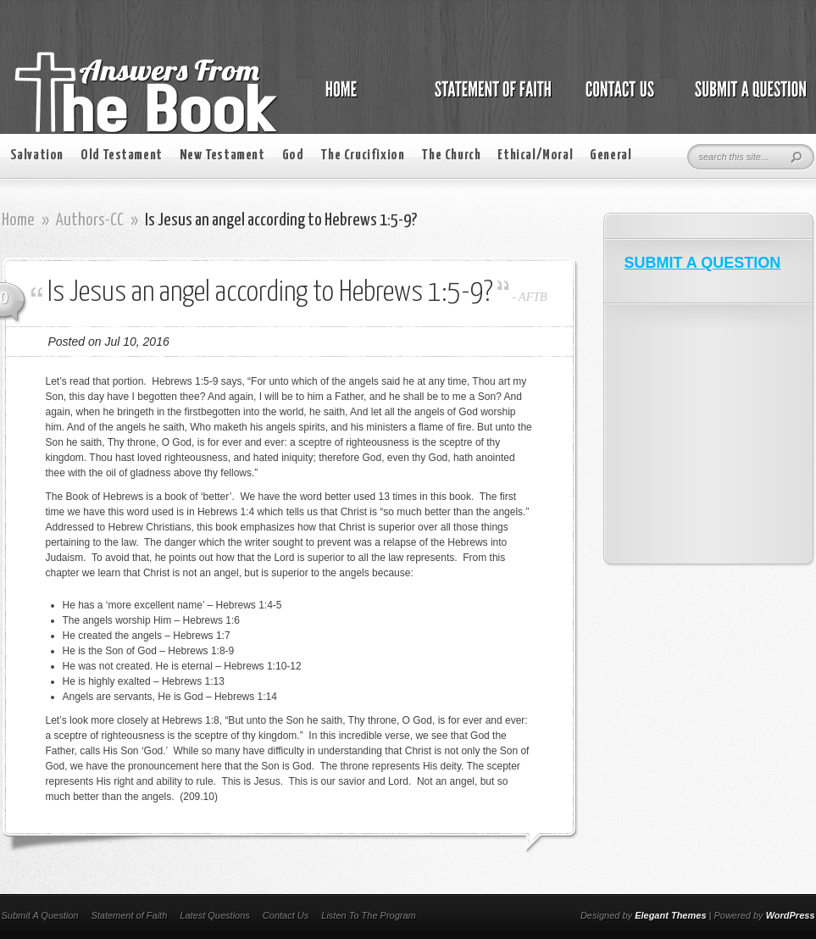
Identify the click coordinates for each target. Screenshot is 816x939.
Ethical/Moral (535, 155)
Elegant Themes (670, 915)
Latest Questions (215, 915)
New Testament (222, 155)
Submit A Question (40, 915)
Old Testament (121, 155)
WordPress (790, 915)
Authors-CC (90, 220)
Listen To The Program (368, 915)
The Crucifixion (362, 155)
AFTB (533, 297)
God (293, 155)
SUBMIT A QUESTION (702, 262)
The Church (450, 155)
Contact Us (285, 915)
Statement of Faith (129, 915)
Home (18, 220)
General (610, 155)
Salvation (37, 155)
